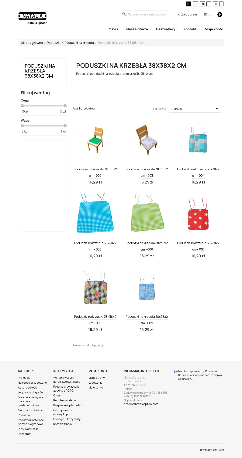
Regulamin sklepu (64, 400)
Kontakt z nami (62, 424)
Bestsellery (165, 29)
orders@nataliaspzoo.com (141, 404)
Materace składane (30, 410)
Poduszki (24, 415)
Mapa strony (96, 377)
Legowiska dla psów (30, 392)
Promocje (24, 377)
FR (208, 4)
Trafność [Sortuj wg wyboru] (195, 108)
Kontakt (190, 29)
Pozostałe (24, 434)
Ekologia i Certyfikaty (67, 419)
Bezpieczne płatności (67, 405)
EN (202, 4)
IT (221, 4)
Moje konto (214, 29)
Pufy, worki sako (28, 429)
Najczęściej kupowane (32, 382)
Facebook (219, 14)
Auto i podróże (27, 387)
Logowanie (95, 382)
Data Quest (218, 450)
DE (195, 4)
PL (188, 4)
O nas (113, 29)
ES (215, 4)
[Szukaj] (145, 14)
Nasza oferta (137, 29)
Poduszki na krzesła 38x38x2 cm (40, 71)
